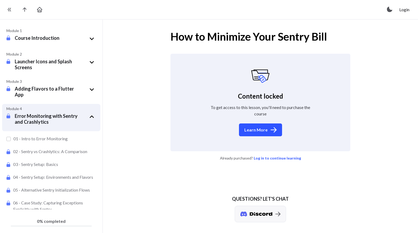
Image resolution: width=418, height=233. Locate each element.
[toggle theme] (390, 10)
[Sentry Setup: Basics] (51, 164)
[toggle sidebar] (9, 9)
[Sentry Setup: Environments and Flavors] (51, 177)
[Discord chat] (260, 214)
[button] (55, 38)
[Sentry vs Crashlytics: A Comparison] (51, 151)
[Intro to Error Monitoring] (51, 138)
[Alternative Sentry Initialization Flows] (51, 190)
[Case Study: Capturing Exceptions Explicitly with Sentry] (51, 206)
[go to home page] (39, 9)
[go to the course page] (24, 9)
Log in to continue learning (277, 158)
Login (404, 9)
